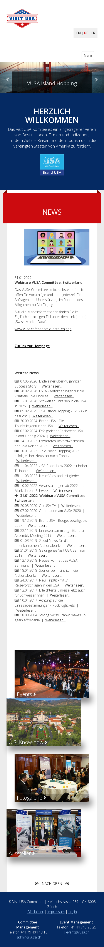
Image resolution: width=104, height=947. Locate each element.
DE (86, 33)
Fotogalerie (31, 797)
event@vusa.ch (77, 932)
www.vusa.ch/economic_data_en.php (43, 328)
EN (78, 33)
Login (72, 911)
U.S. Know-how (28, 742)
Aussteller (22, 853)
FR (93, 33)
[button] (8, 77)
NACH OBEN (52, 883)
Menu (89, 56)
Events (26, 694)
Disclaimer (35, 911)
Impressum (56, 911)
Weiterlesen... (52, 386)
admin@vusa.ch (29, 937)
